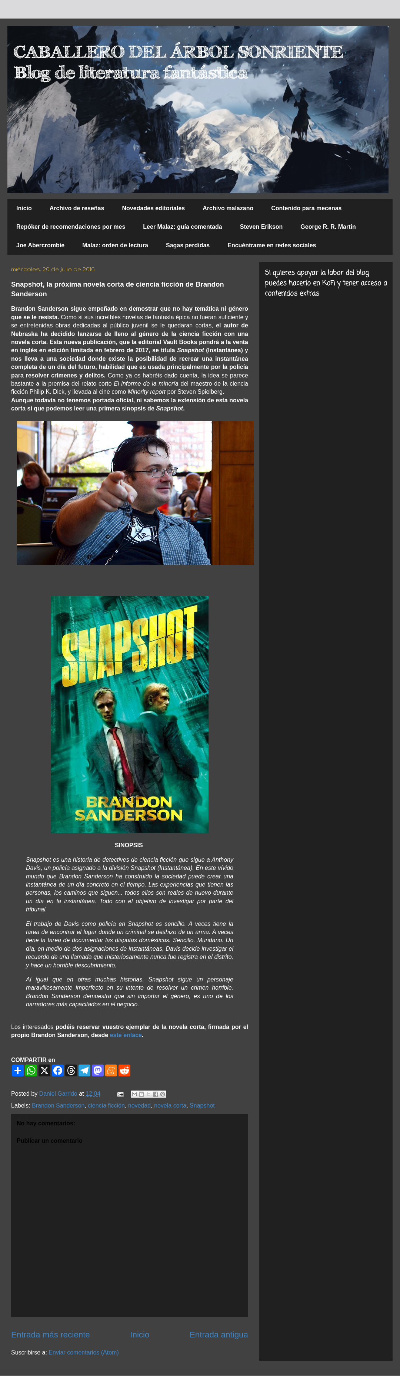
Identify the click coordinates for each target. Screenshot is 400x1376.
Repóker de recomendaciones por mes (70, 227)
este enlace (126, 1035)
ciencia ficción (106, 1105)
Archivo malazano (228, 208)
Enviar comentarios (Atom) (84, 1352)
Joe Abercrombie (40, 245)
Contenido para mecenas (306, 208)
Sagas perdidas (188, 245)
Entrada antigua (219, 1334)
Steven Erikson (261, 227)
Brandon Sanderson (58, 1105)
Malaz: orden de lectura (115, 245)
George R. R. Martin (328, 227)
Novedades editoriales (153, 208)
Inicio (24, 208)
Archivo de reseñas (77, 208)
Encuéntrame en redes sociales (271, 245)
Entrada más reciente (50, 1334)
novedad (139, 1105)
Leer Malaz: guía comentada (182, 227)
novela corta (170, 1105)
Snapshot (202, 1105)
